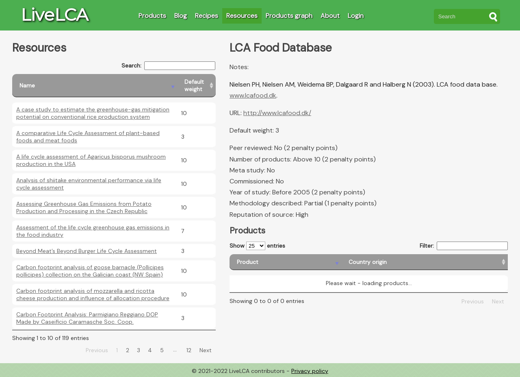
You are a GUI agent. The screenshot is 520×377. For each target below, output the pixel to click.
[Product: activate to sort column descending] (260, 262)
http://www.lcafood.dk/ (277, 113)
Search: (168, 65)
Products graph (289, 15)
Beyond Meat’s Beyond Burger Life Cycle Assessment (86, 251)
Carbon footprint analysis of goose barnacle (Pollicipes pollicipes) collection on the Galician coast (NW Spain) (90, 271)
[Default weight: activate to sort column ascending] (196, 85)
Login (356, 15)
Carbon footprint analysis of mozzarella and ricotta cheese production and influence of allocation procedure (92, 294)
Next (205, 350)
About (330, 15)
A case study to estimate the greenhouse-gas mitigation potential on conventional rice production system (92, 113)
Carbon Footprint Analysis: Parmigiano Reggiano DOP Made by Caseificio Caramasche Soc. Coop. (87, 318)
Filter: (464, 246)
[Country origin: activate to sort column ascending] (336, 262)
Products (152, 15)
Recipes (206, 15)
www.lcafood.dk (253, 95)
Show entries (257, 246)
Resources (242, 15)
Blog (180, 15)
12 (188, 350)
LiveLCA (54, 14)
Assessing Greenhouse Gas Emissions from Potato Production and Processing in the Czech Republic (84, 207)
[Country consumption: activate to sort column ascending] (445, 262)
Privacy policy (309, 371)
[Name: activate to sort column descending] (94, 85)
